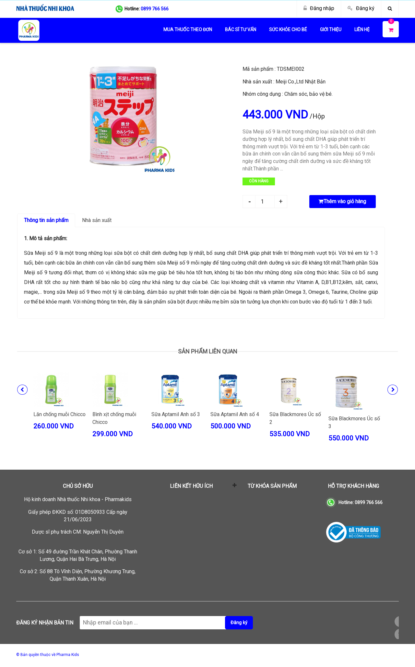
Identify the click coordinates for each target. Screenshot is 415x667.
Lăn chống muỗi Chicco (59, 414)
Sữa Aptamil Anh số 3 (175, 414)
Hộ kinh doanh (78, 499)
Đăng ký (365, 8)
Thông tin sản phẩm (46, 220)
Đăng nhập (322, 8)
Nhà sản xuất (97, 220)
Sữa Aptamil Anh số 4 (234, 414)
